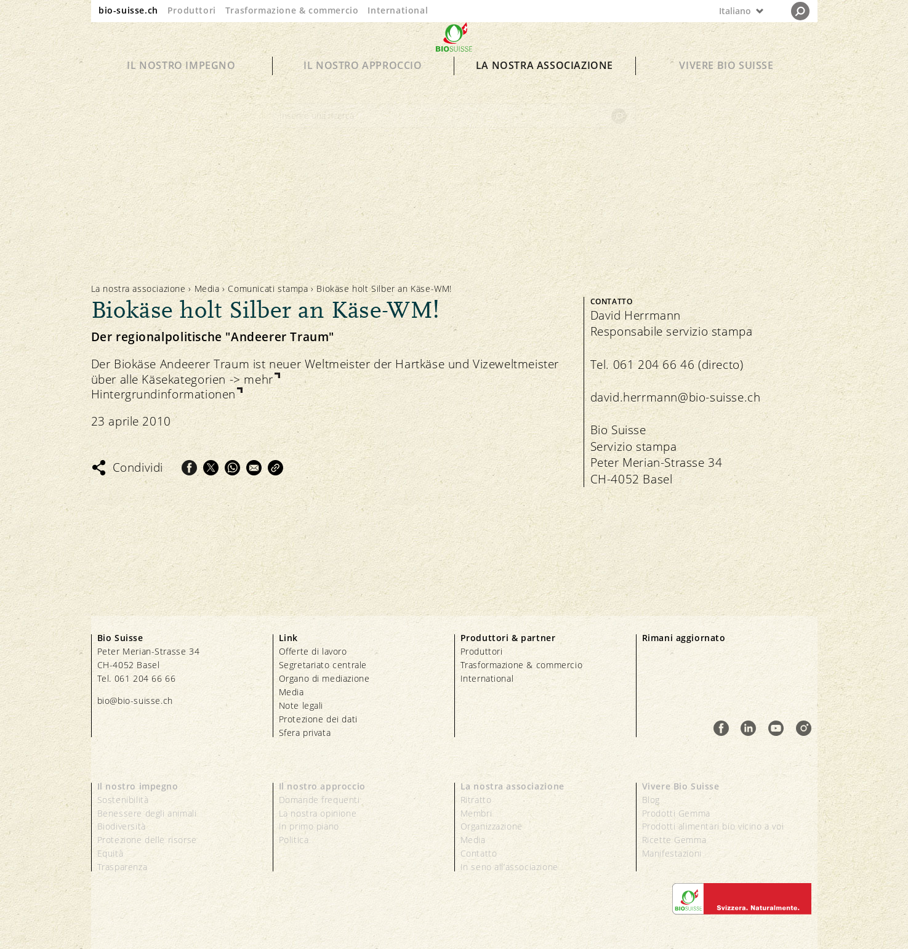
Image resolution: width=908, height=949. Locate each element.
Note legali (301, 705)
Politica (294, 840)
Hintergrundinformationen (163, 394)
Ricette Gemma (674, 840)
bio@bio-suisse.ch (135, 700)
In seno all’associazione (509, 867)
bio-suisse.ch (128, 10)
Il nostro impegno (181, 87)
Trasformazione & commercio (292, 10)
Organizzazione (491, 826)
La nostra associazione (544, 87)
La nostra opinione (318, 813)
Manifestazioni (672, 853)
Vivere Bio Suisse (726, 87)
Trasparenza (122, 867)
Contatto (478, 853)
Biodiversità (121, 826)
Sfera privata (305, 732)
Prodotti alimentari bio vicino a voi (713, 826)
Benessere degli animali (147, 813)
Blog (651, 800)
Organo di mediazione (324, 678)
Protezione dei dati (318, 719)
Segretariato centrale (323, 665)
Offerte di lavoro (313, 651)
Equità (110, 853)
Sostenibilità (123, 800)
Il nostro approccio (362, 87)
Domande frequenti (319, 800)
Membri (476, 813)
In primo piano (309, 826)
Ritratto (476, 800)
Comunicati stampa (268, 288)
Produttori (191, 10)
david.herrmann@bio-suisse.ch (675, 397)
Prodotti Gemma (676, 813)
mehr (258, 379)
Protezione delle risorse (147, 840)
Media (207, 288)
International (398, 10)
